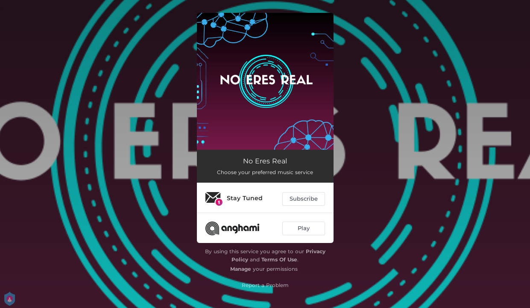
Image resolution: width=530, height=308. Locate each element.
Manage (240, 269)
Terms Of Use (279, 259)
